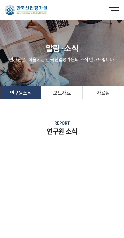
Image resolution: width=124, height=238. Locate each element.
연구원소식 (21, 92)
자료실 (103, 92)
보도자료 (62, 92)
